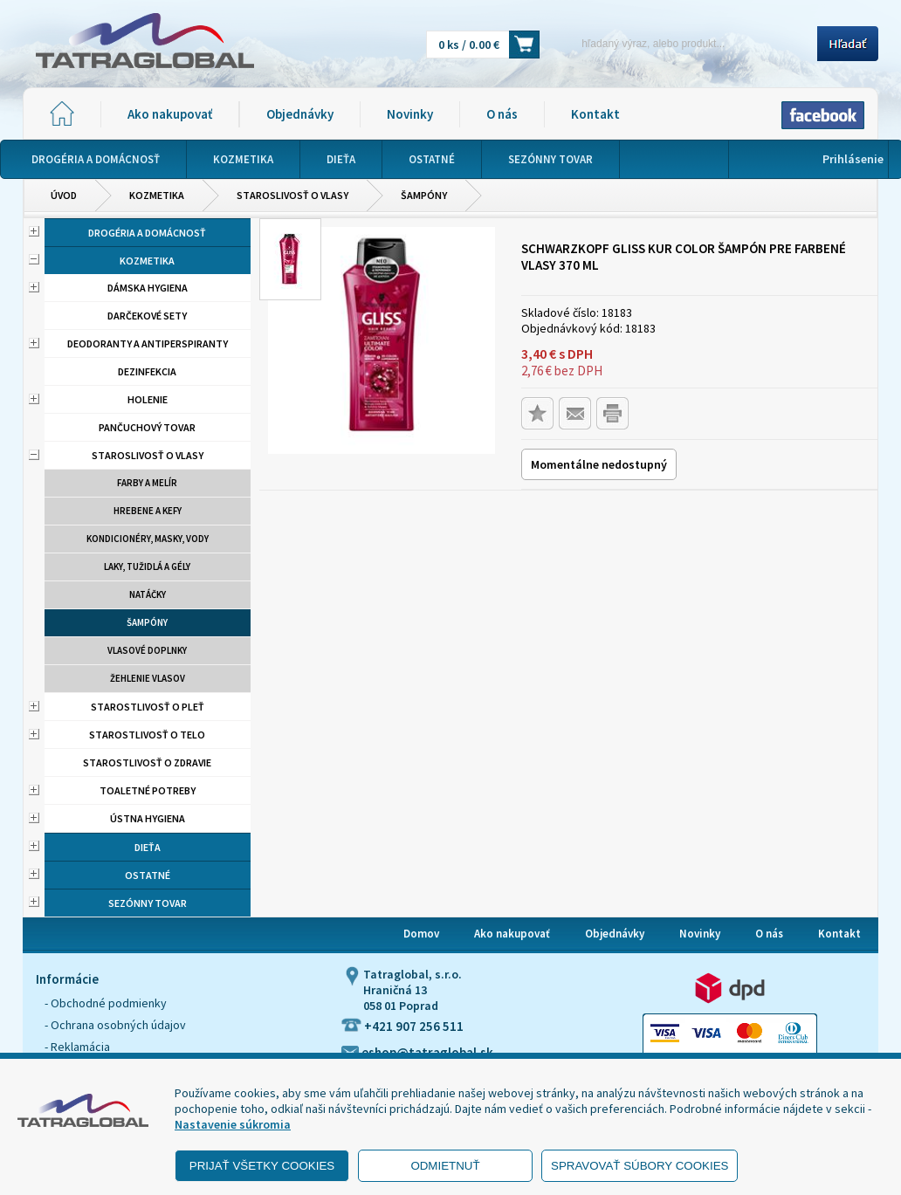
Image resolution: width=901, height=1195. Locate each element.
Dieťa (147, 847)
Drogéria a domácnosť (147, 232)
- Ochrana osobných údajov (115, 1025)
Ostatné (147, 875)
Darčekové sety (147, 315)
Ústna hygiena (147, 818)
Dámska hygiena (147, 287)
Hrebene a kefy (147, 511)
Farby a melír (147, 483)
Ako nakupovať (169, 114)
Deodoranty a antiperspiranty (147, 343)
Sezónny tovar (147, 903)
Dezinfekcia (147, 371)
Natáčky (147, 594)
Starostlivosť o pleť (147, 706)
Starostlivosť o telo (147, 734)
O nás (502, 114)
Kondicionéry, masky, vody (147, 538)
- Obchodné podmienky (106, 1003)
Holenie (147, 399)
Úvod (64, 195)
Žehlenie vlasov (147, 678)
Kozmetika (156, 195)
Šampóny (424, 195)
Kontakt (595, 114)
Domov (421, 933)
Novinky (410, 114)
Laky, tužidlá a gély (147, 566)
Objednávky (300, 114)
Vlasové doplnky (147, 650)
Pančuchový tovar (147, 427)
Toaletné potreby (148, 790)
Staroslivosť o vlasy (292, 195)
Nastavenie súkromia (233, 1124)
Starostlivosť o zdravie (147, 762)
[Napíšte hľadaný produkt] (684, 43)
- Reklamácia (77, 1046)
